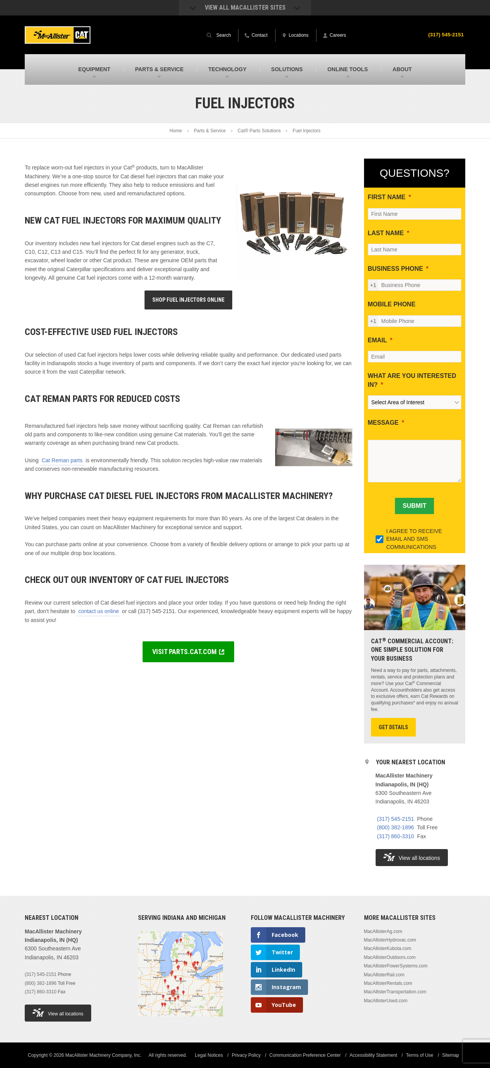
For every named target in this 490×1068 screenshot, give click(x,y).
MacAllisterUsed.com (386, 1000)
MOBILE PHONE (392, 304)
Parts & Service (210, 130)
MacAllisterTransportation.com (395, 992)
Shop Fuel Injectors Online (188, 300)
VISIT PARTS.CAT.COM (184, 652)
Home (176, 130)
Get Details (393, 727)
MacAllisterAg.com (383, 931)
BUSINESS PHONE (395, 268)
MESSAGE (383, 422)
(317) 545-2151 (445, 34)
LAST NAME (386, 233)
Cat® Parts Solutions (259, 130)
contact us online (98, 611)
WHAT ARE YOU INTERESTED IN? (412, 380)
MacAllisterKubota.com (388, 948)
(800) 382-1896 (395, 827)
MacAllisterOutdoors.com (390, 957)
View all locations (411, 857)
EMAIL (377, 340)
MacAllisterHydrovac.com (390, 940)
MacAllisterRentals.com (388, 983)
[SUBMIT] (414, 506)
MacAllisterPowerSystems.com (396, 966)
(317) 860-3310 (395, 836)
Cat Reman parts (62, 460)
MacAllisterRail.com (384, 974)
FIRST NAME (387, 197)
